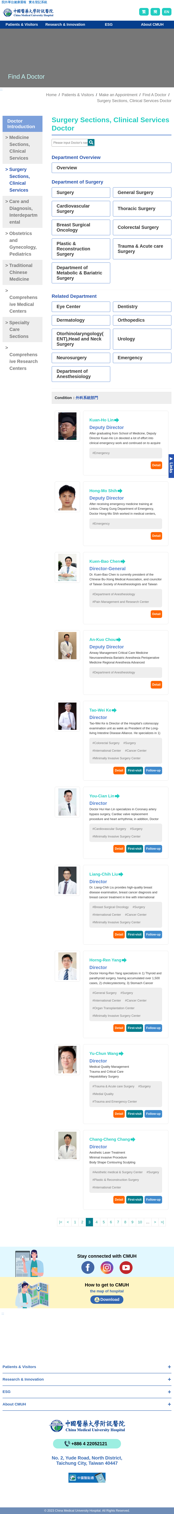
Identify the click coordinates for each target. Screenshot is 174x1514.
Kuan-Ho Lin (101, 420)
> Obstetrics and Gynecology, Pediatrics (21, 244)
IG (107, 1267)
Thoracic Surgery (136, 208)
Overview (67, 167)
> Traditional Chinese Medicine (18, 272)
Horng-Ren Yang (105, 960)
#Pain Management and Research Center (120, 602)
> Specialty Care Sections (17, 329)
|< (60, 1222)
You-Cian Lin (101, 796)
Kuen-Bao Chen (104, 561)
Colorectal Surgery (138, 227)
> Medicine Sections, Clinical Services (17, 148)
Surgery (65, 192)
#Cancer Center (135, 750)
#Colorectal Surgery (105, 743)
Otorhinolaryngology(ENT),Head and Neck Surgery (80, 339)
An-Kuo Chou (102, 639)
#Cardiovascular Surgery (109, 829)
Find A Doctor (154, 95)
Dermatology (71, 320)
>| (162, 1222)
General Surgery (135, 192)
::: (4, 3)
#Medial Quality (103, 1094)
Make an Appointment (118, 95)
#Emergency (101, 453)
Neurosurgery (72, 357)
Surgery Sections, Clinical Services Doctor (134, 101)
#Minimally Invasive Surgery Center (116, 758)
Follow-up (153, 770)
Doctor (91, 142)
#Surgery (129, 743)
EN (166, 12)
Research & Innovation (23, 1379)
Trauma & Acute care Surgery (140, 249)
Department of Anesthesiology (74, 374)
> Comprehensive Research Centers (21, 358)
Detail (156, 465)
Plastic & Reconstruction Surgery (73, 249)
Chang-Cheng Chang (109, 1139)
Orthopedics (131, 320)
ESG (7, 1392)
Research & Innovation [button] (65, 24)
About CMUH (14, 1404)
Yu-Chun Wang (103, 1053)
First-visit (135, 770)
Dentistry (128, 306)
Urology (126, 338)
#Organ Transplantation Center (113, 1008)
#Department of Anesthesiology (113, 594)
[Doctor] (73, 143)
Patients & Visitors (19, 1367)
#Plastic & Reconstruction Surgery (115, 1180)
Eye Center (69, 306)
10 (140, 1222)
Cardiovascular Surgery (73, 208)
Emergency (130, 357)
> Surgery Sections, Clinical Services (17, 180)
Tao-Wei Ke (100, 710)
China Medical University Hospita (87, 1426)
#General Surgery (104, 993)
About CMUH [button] (152, 24)
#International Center (106, 750)
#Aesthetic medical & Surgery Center (117, 1172)
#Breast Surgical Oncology (110, 907)
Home (51, 95)
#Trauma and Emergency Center (114, 1101)
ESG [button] (109, 24)
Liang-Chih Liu (103, 874)
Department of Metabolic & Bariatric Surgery (79, 273)
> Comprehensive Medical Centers (21, 301)
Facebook (87, 1267)
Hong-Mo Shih (103, 490)
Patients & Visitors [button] (22, 24)
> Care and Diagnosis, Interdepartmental (21, 212)
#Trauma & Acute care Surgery (113, 1086)
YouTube (126, 1267)
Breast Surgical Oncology (73, 227)
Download (109, 1299)
